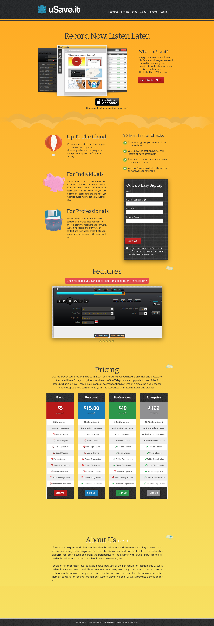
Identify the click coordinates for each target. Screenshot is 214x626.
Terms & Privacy (133, 622)
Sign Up (60, 492)
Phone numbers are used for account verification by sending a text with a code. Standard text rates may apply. (147, 251)
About (143, 11)
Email (144, 193)
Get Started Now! (151, 80)
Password (144, 210)
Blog (134, 11)
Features (113, 11)
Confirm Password (144, 219)
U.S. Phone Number (144, 202)
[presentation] (144, 229)
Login (163, 11)
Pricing (125, 11)
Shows (153, 11)
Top (170, 268)
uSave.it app (106, 108)
